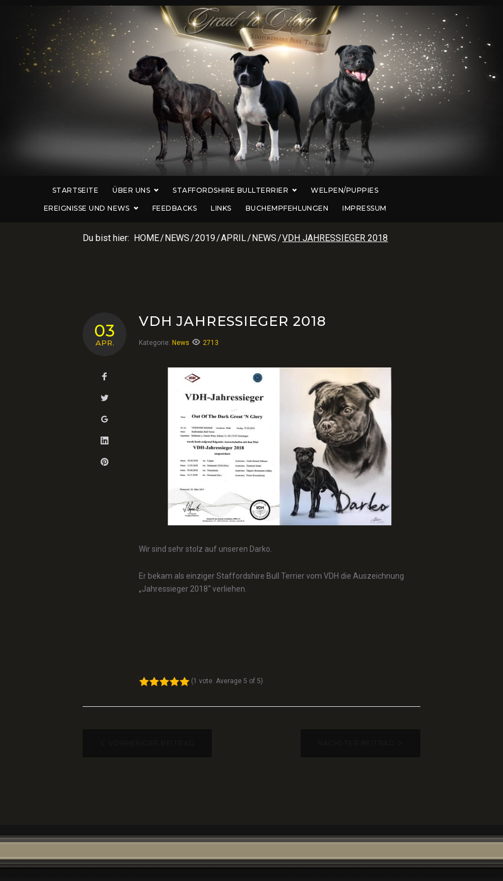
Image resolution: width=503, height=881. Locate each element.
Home (146, 238)
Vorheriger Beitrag (151, 743)
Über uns (118, 190)
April (233, 238)
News (177, 238)
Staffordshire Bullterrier (217, 190)
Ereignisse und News (421, 190)
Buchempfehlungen (269, 208)
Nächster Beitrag (356, 743)
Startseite (57, 190)
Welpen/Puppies (326, 190)
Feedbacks (156, 208)
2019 (205, 238)
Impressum (347, 208)
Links (203, 208)
